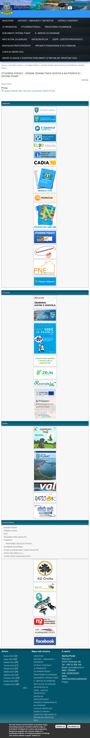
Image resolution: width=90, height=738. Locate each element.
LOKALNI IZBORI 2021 (13, 52)
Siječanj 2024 (8, 675)
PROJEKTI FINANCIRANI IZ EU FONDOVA (55, 46)
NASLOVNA (7, 21)
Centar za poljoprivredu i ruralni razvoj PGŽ (21, 550)
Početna (4, 65)
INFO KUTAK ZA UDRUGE (14, 39)
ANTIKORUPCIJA (40, 39)
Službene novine (10, 531)
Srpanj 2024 (8, 656)
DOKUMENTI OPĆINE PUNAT (16, 33)
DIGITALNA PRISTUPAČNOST (16, 46)
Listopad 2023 (9, 684)
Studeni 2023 (8, 681)
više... (25, 688)
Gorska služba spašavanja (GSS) (17, 556)
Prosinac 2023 (9, 678)
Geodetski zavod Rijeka (13, 547)
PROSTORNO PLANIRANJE (58, 27)
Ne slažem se (73, 726)
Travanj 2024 (8, 665)
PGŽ (6, 534)
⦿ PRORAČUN (9, 27)
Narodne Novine (10, 527)
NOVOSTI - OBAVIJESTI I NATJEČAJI (35, 21)
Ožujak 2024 (8, 669)
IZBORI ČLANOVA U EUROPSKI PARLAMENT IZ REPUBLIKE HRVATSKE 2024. (39, 58)
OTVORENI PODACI (30, 27)
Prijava (65, 682)
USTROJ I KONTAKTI (68, 21)
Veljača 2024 (8, 672)
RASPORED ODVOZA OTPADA (19, 544)
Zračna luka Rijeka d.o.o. (14, 553)
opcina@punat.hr (76, 667)
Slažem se (61, 726)
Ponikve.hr (8, 540)
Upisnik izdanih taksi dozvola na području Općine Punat (29, 91)
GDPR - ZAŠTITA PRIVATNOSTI (67, 39)
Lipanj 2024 (8, 659)
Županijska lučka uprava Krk (15, 537)
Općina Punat (25, 5)
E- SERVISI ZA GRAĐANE (47, 33)
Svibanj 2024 (8, 662)
